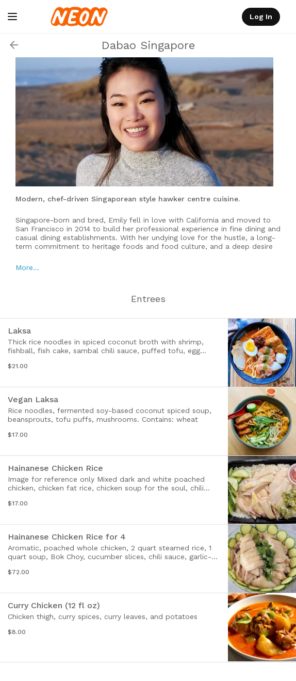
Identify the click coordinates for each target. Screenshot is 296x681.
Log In (261, 16)
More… (27, 267)
